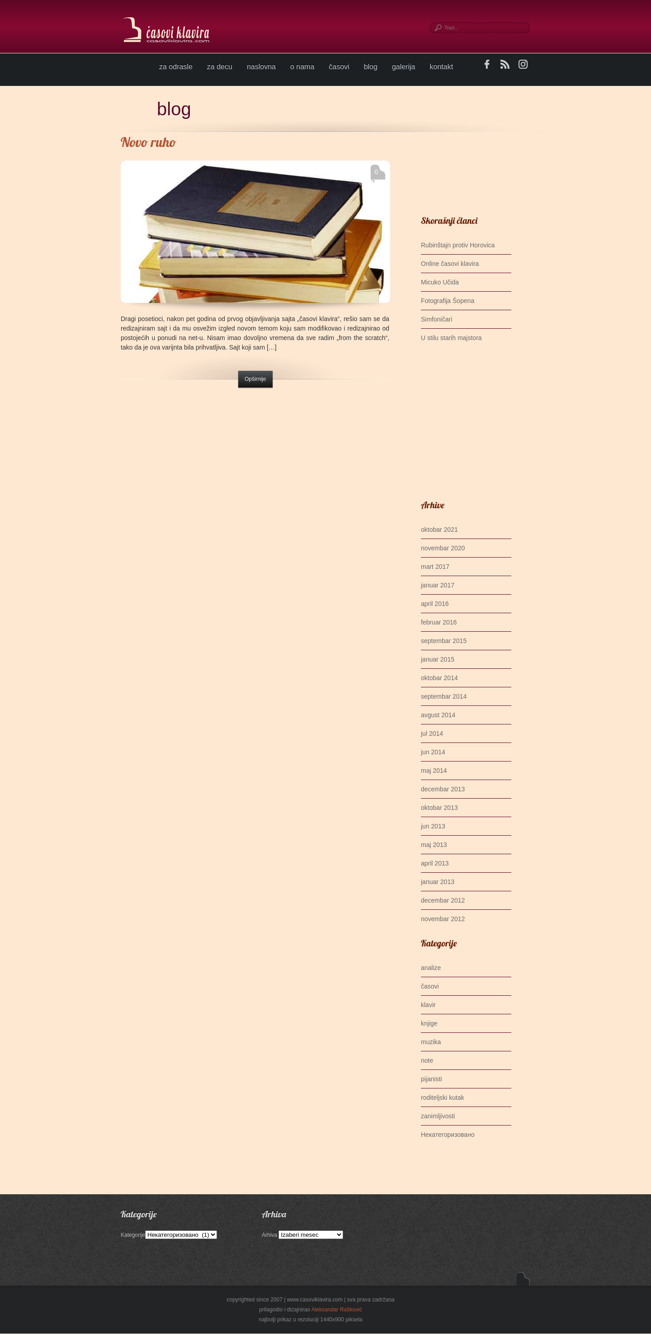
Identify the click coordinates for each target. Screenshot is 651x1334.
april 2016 (435, 603)
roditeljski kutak (442, 1097)
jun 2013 (433, 826)
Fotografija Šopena (447, 300)
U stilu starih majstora (451, 337)
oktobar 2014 (439, 677)
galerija (403, 67)
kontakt (441, 67)
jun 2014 (433, 752)
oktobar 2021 (439, 529)
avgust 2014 (438, 715)
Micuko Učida (440, 282)
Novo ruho (148, 142)
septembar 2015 (444, 640)
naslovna (261, 67)
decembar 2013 (443, 789)
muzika (431, 1041)
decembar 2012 (443, 900)
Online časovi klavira (450, 263)
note (427, 1060)
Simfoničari (436, 319)
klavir (428, 1004)
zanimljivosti (438, 1116)
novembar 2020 (443, 548)
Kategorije (133, 1235)
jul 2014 (432, 733)
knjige (429, 1023)
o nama (302, 67)
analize (431, 967)
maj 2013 (434, 844)
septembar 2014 (444, 696)
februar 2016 (439, 622)
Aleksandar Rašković (336, 1309)
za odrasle (176, 67)
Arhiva (269, 1235)
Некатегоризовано (448, 1134)
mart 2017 (435, 566)
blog (370, 67)
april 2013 (435, 863)
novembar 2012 (443, 918)
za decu (219, 67)
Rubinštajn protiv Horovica (458, 245)
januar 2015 (437, 659)
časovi (339, 67)
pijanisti (431, 1079)
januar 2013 (437, 881)
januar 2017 (437, 585)
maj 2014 (434, 770)
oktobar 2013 (439, 807)
